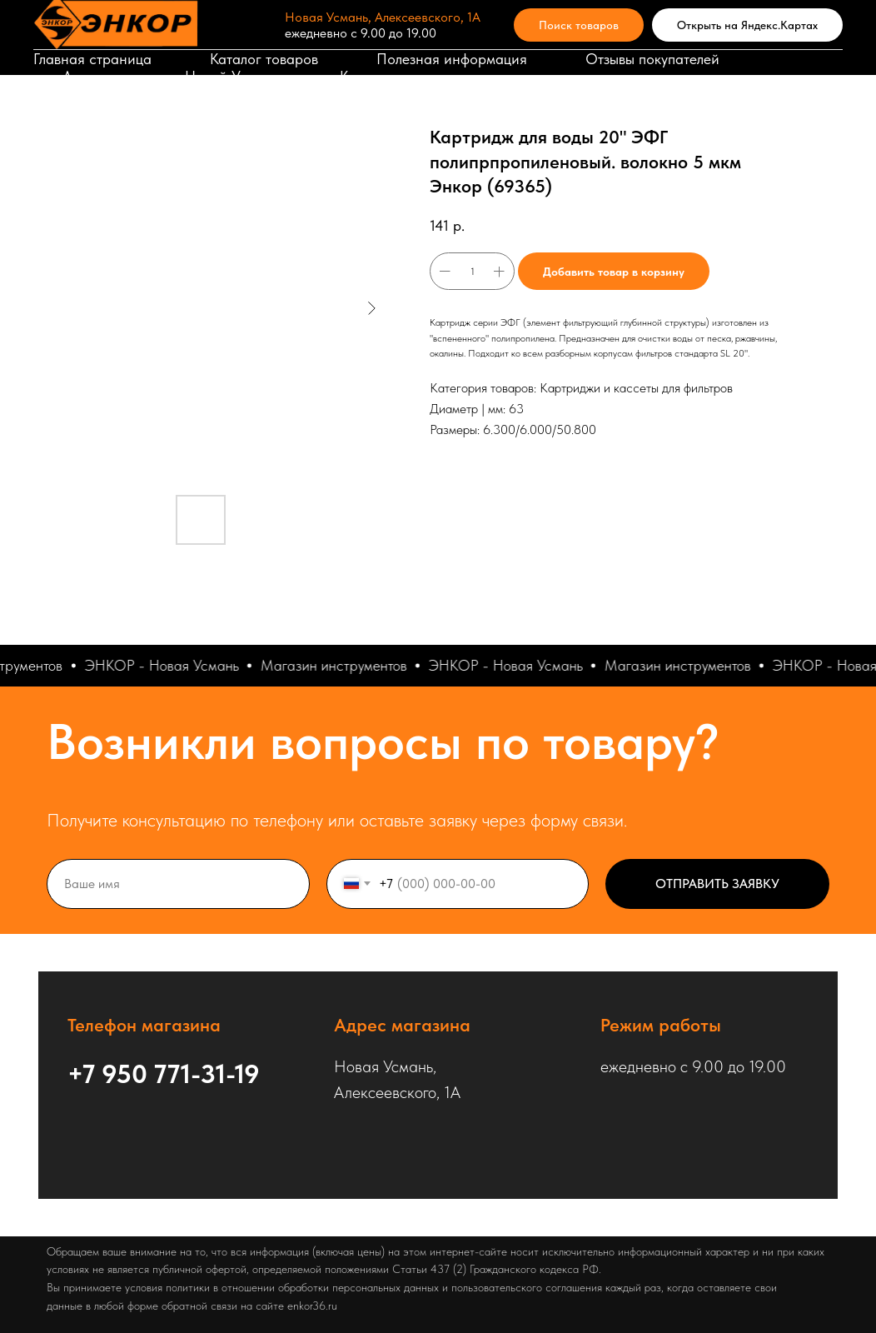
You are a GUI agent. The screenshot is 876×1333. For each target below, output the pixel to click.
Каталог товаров (264, 58)
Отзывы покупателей (652, 58)
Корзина (368, 76)
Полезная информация (451, 58)
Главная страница (92, 58)
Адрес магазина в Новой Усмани (171, 76)
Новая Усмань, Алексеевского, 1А (382, 17)
